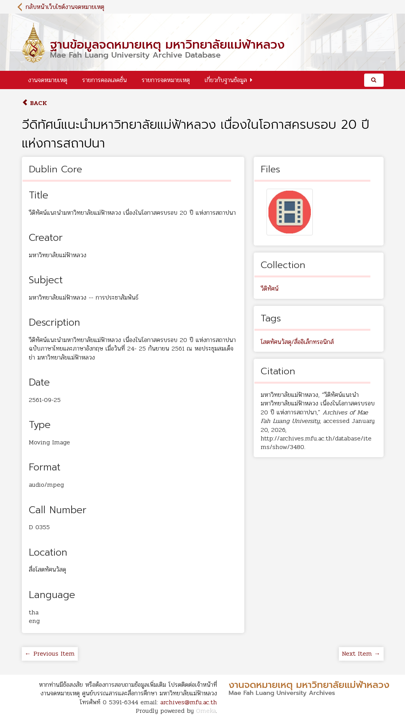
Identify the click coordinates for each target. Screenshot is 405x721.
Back (34, 102)
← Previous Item (50, 653)
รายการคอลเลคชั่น (104, 80)
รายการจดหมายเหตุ (166, 80)
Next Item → (361, 653)
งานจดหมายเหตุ (47, 80)
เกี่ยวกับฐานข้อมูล (226, 80)
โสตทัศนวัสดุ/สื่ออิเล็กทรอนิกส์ (297, 342)
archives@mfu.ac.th (188, 702)
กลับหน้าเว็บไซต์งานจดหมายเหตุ (65, 7)
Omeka (206, 711)
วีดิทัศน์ (270, 288)
